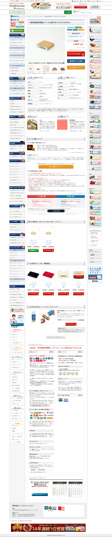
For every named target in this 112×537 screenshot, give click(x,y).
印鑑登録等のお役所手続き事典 (94, 237)
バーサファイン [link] (14, 271)
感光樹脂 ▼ (72, 86)
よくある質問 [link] (15, 410)
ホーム (99, 1)
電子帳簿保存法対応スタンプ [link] (17, 305)
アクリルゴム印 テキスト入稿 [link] (17, 57)
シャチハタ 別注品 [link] (15, 211)
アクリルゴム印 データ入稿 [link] (17, 60)
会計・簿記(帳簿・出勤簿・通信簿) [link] (17, 127)
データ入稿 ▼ (72, 82)
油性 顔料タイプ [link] (17, 237)
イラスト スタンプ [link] (15, 169)
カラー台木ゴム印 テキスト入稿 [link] (17, 50)
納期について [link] (15, 379)
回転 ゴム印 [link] (13, 227)
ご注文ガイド (76, 1)
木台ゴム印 (17, 37)
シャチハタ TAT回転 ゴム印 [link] (17, 198)
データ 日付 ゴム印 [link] (15, 224)
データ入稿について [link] (16, 349)
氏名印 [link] (12, 101)
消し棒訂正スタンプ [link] (15, 119)
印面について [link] (15, 334)
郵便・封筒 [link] (13, 125)
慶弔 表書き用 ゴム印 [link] (16, 130)
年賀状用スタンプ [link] (15, 180)
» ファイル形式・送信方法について (76, 152)
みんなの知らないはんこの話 (94, 245)
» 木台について (43, 131)
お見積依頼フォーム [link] (16, 415)
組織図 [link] (13, 431)
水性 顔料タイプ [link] (14, 240)
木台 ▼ (41, 82)
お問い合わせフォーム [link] (17, 418)
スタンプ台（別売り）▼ (45, 103)
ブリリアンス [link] (14, 273)
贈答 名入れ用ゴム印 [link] (15, 109)
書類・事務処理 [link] (14, 122)
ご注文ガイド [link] (15, 374)
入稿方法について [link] (16, 331)
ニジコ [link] (12, 257)
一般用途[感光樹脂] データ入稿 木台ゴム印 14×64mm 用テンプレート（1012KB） (56, 163)
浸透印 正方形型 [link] (14, 70)
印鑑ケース (76, 12)
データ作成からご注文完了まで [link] (17, 352)
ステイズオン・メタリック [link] (17, 265)
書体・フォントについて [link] (17, 359)
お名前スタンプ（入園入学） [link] (17, 112)
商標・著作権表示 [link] (16, 385)
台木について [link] (15, 337)
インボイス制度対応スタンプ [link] (17, 302)
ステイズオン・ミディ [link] (16, 262)
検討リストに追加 (76, 61)
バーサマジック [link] (14, 276)
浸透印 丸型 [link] (13, 73)
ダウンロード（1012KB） (75, 92)
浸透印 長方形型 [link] (14, 68)
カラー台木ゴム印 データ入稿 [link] (17, 52)
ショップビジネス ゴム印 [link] (16, 135)
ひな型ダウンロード (76, 67)
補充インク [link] (13, 148)
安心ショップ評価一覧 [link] (17, 436)
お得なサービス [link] (15, 403)
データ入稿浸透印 (17, 65)
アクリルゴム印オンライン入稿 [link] (17, 63)
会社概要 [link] (14, 428)
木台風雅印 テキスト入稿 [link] (16, 156)
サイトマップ (91, 1)
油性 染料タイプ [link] (17, 242)
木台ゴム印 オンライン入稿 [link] (17, 45)
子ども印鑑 (88, 12)
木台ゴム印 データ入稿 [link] (16, 42)
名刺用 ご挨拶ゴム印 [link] (15, 138)
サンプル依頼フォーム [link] (17, 413)
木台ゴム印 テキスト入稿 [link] (16, 39)
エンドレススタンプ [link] (15, 229)
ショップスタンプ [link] (15, 177)
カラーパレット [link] (14, 255)
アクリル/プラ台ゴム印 (17, 55)
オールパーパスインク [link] (16, 268)
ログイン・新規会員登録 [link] (17, 397)
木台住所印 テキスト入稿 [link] (16, 83)
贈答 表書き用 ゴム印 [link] (16, 133)
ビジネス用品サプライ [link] (16, 216)
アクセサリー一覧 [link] (15, 281)
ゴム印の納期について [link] (17, 342)
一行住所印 (82, 12)
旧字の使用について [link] (16, 367)
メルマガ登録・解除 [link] (16, 400)
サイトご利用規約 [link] (16, 388)
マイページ (84, 1)
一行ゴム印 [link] (13, 300)
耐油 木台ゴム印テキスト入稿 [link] (17, 190)
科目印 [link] (12, 103)
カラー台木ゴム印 (17, 47)
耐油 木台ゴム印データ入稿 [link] (17, 193)
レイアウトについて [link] (16, 364)
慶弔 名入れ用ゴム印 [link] (15, 106)
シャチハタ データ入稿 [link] (16, 214)
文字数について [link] (15, 361)
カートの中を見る (80, 7)
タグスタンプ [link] (14, 174)
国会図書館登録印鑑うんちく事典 (94, 233)
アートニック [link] (14, 252)
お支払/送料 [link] (14, 377)
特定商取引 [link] (14, 382)
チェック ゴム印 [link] (14, 163)
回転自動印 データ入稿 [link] (16, 146)
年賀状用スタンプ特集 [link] (16, 294)
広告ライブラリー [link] (16, 439)
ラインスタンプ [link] (14, 171)
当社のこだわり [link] (15, 425)
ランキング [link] (14, 340)
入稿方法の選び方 (17, 30)
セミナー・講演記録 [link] (16, 442)
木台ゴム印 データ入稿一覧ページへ (56, 337)
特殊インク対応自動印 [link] (16, 195)
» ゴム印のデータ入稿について (77, 193)
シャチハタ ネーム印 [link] (15, 208)
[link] (33, 239)
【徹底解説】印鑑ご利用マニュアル (94, 241)
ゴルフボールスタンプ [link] (16, 182)
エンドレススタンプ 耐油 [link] (16, 201)
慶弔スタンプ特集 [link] (15, 289)
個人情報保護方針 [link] (16, 390)
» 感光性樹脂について (75, 131)
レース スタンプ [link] (14, 166)
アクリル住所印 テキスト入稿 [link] (17, 85)
